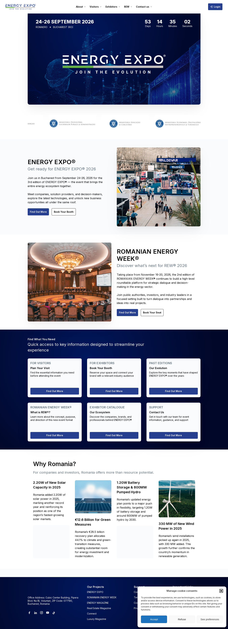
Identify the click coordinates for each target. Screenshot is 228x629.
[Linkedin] (35, 612)
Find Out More (38, 211)
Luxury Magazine (96, 619)
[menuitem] (81, 6)
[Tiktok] (53, 612)
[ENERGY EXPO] (20, 7)
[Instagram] (41, 612)
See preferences (209, 619)
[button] (221, 591)
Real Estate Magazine (99, 608)
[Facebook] (29, 612)
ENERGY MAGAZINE (98, 602)
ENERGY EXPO (95, 592)
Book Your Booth (64, 211)
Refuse (182, 619)
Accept (154, 619)
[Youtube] (47, 612)
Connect (92, 613)
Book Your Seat (152, 312)
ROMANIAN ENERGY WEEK (101, 597)
